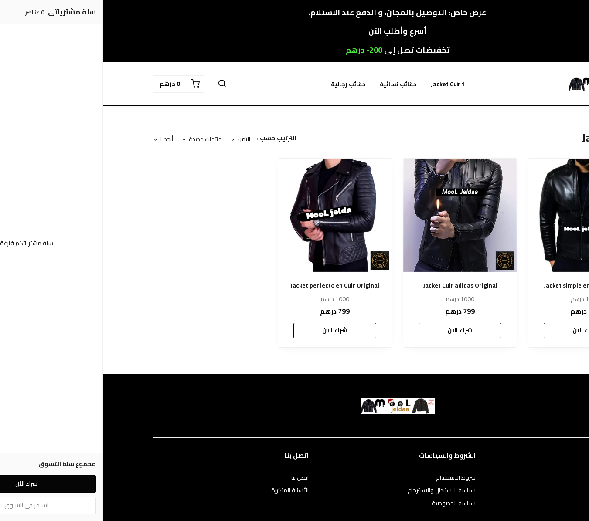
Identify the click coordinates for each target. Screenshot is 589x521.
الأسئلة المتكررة (187, 490)
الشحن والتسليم (521, 503)
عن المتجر (529, 478)
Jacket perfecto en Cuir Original (231, 285)
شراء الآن (482, 330)
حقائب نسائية (295, 84)
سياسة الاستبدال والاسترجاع (339, 490)
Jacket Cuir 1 (344, 84)
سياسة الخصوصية (351, 503)
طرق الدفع (527, 490)
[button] (119, 84)
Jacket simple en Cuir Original (482, 285)
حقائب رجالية (245, 84)
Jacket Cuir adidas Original (357, 285)
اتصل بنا (197, 478)
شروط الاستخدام (353, 478)
